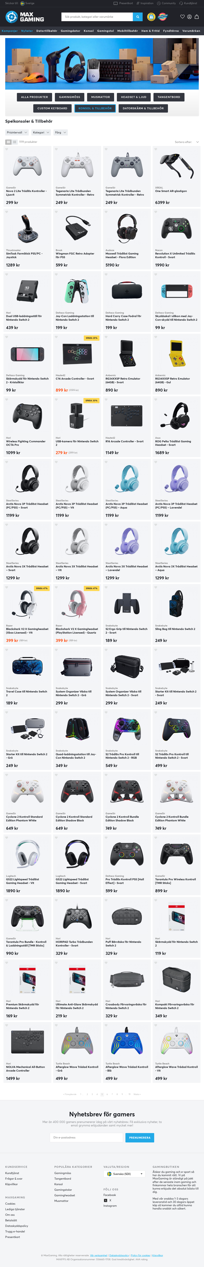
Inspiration (144, 3)
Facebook (109, 1195)
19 (129, 1094)
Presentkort (126, 3)
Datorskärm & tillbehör (143, 108)
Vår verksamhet (98, 1255)
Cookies (10, 1203)
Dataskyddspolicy (16, 1226)
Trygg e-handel (15, 1231)
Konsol (89, 31)
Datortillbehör (46, 31)
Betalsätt (11, 1220)
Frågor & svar (13, 1178)
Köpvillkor (11, 1184)
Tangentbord (169, 97)
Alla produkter (34, 97)
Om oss (10, 1214)
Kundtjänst (190, 3)
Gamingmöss (69, 97)
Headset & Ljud (134, 97)
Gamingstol (105, 31)
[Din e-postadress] (86, 1137)
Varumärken (191, 31)
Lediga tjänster (15, 1209)
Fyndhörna (171, 31)
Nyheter (27, 31)
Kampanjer (10, 31)
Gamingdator (70, 31)
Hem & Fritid (150, 31)
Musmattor (100, 97)
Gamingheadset (64, 1195)
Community (166, 4)
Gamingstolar (63, 1189)
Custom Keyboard (52, 108)
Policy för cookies (140, 1255)
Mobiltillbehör (127, 31)
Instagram (110, 1205)
